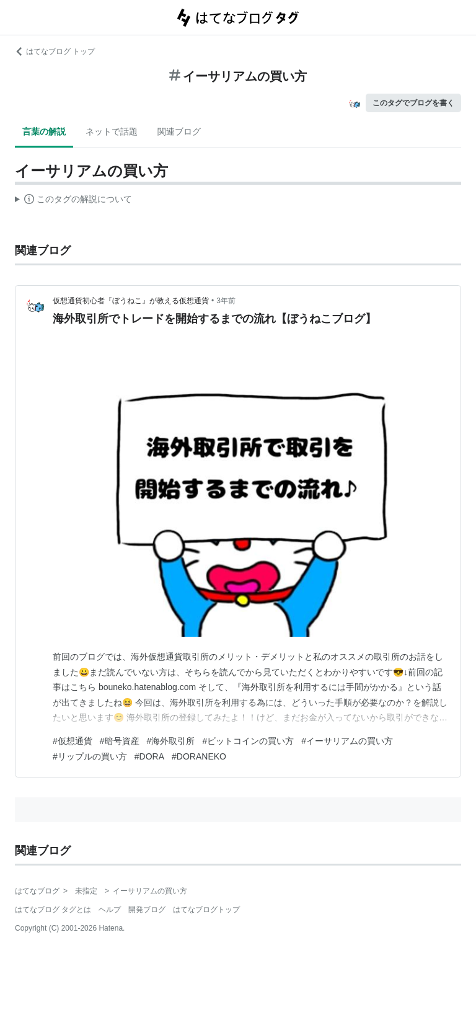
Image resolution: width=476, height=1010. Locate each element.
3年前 (226, 300)
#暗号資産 (119, 741)
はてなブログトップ (206, 909)
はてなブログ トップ (55, 51)
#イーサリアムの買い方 (347, 741)
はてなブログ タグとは (53, 909)
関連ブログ (179, 131)
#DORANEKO (199, 756)
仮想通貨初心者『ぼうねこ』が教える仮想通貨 (131, 300)
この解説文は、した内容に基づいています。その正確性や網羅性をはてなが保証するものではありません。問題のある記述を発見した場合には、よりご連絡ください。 (73, 201)
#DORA (149, 756)
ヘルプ (110, 909)
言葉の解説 (44, 131)
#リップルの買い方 (90, 756)
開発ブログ (146, 909)
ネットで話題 (112, 131)
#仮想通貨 (72, 741)
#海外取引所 (171, 741)
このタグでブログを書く (413, 103)
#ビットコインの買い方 (248, 741)
